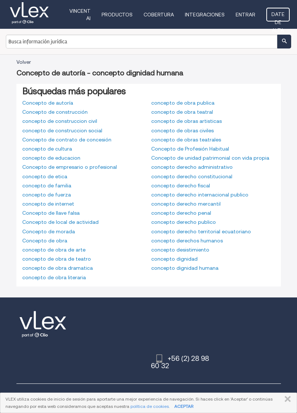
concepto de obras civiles (182, 130)
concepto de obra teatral (182, 112)
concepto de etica (44, 176)
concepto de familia (46, 185)
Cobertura (159, 14)
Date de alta (278, 16)
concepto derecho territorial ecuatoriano (201, 231)
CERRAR (286, 399)
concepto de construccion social (62, 130)
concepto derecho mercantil (186, 204)
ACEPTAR (183, 406)
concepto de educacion (51, 158)
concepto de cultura (47, 149)
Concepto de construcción (55, 112)
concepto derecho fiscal (180, 185)
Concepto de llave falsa (51, 213)
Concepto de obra (44, 240)
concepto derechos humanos (187, 240)
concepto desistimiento (180, 250)
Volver (23, 62)
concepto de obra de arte (53, 250)
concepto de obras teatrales (186, 140)
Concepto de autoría (47, 103)
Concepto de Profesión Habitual (190, 149)
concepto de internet (48, 204)
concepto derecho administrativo (192, 167)
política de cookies (149, 406)
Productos (117, 14)
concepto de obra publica (182, 103)
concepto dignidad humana (184, 268)
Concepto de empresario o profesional (69, 167)
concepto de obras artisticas (186, 121)
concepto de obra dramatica (57, 268)
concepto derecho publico (183, 222)
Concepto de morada (48, 231)
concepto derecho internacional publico (199, 195)
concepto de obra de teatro (56, 259)
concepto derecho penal (181, 213)
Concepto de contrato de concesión (66, 140)
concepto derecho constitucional (191, 176)
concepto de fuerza (46, 195)
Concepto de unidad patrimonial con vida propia (210, 158)
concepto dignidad (174, 259)
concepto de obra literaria (54, 277)
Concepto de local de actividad (60, 222)
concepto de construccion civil (59, 121)
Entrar (245, 14)
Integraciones (205, 14)
